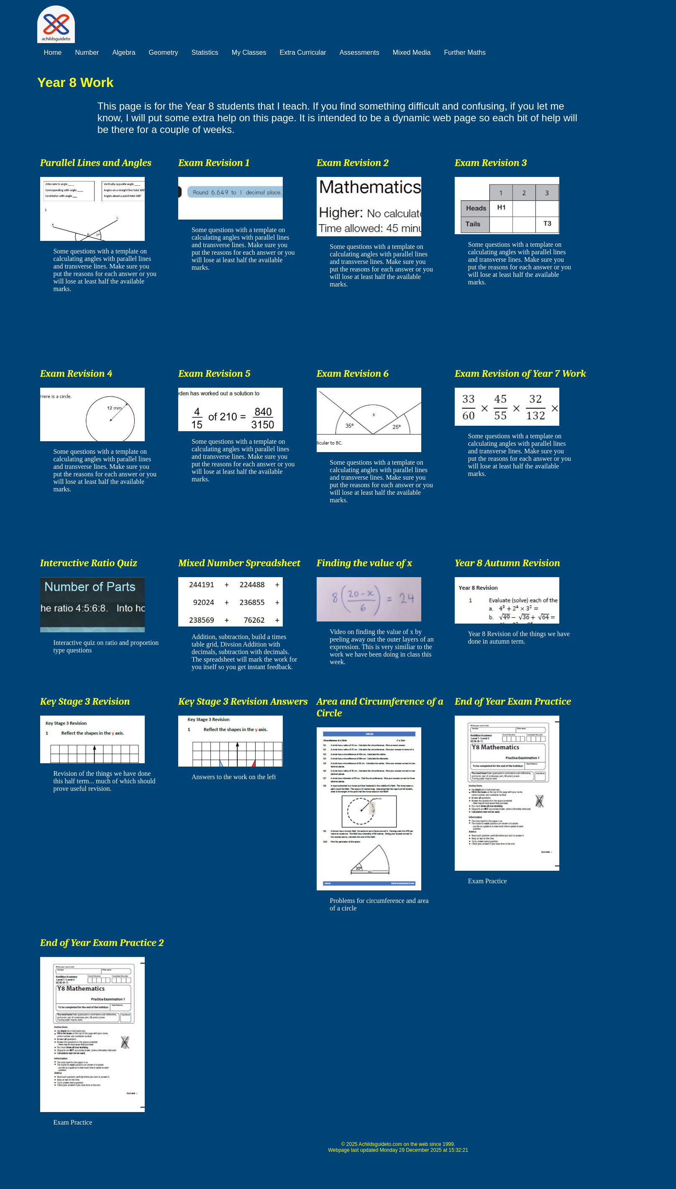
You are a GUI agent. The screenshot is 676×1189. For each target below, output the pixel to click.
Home (53, 52)
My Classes (249, 52)
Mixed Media (412, 52)
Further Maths (465, 52)
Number (87, 52)
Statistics (205, 52)
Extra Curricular (303, 52)
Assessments (359, 52)
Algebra (123, 52)
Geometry (163, 52)
